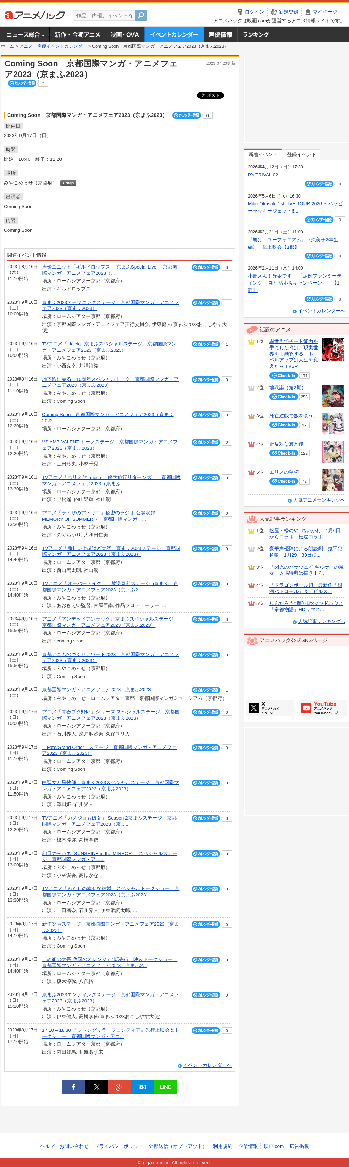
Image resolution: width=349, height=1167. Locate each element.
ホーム (7, 46)
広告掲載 (299, 1146)
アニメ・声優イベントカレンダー (174, 34)
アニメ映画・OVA (124, 34)
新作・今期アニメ (77, 34)
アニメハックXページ (270, 708)
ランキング (256, 34)
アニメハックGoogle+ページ (323, 708)
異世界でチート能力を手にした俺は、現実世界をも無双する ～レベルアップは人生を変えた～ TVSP (293, 354)
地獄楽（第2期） (287, 387)
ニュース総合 (25, 34)
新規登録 (288, 12)
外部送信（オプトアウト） (178, 1146)
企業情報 (248, 1146)
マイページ (325, 12)
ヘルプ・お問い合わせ (64, 1146)
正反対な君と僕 (286, 444)
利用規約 (223, 1146)
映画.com (274, 1146)
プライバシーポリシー (119, 1146)
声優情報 (220, 34)
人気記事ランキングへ (321, 621)
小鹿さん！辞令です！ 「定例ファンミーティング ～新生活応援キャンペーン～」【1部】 (295, 283)
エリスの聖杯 (284, 472)
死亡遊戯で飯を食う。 (293, 415)
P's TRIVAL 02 (263, 174)
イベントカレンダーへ (207, 1065)
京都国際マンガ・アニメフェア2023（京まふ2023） (98, 689)
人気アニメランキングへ (319, 500)
